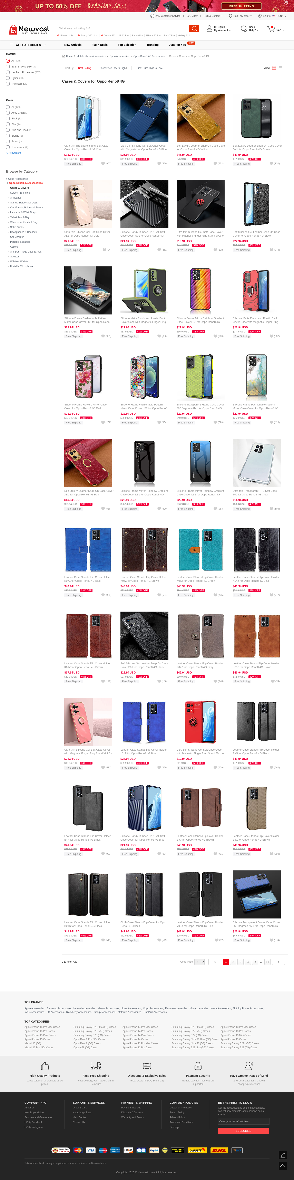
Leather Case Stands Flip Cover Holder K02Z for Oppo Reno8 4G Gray (200, 665)
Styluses (14, 256)
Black (14, 118)
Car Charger (17, 237)
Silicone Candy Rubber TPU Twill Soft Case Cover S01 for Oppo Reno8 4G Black (142, 235)
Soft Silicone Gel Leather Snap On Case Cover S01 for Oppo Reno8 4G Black (144, 665)
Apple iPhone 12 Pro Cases (137, 1047)
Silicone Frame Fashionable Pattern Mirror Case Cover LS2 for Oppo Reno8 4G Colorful (143, 408)
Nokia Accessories (221, 1008)
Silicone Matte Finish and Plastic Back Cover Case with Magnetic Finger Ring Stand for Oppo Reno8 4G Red (255, 322)
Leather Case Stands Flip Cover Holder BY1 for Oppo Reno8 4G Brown (256, 837)
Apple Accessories (34, 1008)
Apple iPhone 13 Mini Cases (235, 1035)
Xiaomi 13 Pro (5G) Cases (38, 1047)
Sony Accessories (131, 1008)
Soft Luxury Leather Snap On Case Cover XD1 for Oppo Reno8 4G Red (89, 492)
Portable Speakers (20, 241)
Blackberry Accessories (78, 1012)
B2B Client (192, 16)
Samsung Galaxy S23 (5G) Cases (92, 1035)
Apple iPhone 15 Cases (37, 1039)
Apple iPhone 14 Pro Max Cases (140, 1027)
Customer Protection (181, 1107)
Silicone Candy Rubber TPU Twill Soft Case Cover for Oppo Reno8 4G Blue (142, 837)
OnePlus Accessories (155, 1012)
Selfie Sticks (16, 227)
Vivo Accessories (199, 1008)
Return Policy (177, 1112)
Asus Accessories (34, 1012)
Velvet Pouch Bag (20, 217)
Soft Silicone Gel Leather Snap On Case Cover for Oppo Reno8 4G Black (256, 233)
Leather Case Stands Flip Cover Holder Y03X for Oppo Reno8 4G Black (200, 924)
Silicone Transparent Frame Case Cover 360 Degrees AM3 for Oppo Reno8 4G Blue (256, 926)
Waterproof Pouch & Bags (24, 222)
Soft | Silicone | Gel (21, 66)
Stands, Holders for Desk (23, 202)
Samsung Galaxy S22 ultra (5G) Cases (193, 1027)
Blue (13, 124)
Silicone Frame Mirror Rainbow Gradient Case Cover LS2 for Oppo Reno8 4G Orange (200, 322)
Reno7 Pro (169, 35)
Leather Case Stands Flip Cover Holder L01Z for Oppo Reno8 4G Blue (143, 751)
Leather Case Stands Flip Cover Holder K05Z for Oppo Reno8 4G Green (200, 579)
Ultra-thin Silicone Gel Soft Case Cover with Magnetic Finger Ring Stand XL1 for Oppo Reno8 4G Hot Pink (88, 753)
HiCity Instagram (33, 1127)
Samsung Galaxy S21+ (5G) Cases (239, 1043)
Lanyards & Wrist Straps (23, 212)
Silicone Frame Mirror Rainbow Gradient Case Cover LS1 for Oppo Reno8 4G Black (144, 494)
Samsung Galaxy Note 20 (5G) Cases (192, 1043)
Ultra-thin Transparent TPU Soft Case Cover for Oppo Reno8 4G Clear (86, 147)
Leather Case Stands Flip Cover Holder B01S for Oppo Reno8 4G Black (87, 924)
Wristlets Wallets (19, 261)
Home (69, 56)
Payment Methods (131, 1107)
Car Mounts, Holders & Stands (26, 207)
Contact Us (79, 1122)
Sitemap (174, 1127)
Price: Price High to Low (150, 68)
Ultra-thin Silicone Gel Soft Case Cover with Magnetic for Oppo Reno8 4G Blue (143, 147)
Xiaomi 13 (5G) (32, 1043)
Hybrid (15, 78)
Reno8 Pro (137, 35)
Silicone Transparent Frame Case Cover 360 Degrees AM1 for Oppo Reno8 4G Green (200, 408)
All (12, 61)
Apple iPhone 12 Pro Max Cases (140, 1043)
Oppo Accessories (18, 178)
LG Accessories (55, 1012)
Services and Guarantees (38, 1117)
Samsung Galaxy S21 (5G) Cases (238, 1047)
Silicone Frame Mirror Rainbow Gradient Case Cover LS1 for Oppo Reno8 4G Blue (200, 494)
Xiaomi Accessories (108, 1008)
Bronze (15, 135)
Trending (153, 44)
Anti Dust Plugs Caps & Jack (25, 251)
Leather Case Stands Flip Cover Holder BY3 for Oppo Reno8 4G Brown (200, 837)
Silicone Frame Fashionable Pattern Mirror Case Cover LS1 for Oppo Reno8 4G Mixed (87, 322)
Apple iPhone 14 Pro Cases (137, 1031)
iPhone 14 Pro (65, 35)
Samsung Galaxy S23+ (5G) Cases (93, 1031)
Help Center (79, 1117)
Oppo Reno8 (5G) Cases (87, 1043)
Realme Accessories (176, 1008)
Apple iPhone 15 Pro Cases (39, 1031)
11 (267, 961)
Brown (14, 141)
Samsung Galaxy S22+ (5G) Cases (191, 1031)
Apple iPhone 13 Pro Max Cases (238, 1027)
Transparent (17, 83)
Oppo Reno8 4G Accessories (26, 183)
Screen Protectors (20, 192)
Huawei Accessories (84, 1008)
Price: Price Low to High (113, 68)
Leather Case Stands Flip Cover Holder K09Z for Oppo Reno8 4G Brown (256, 665)
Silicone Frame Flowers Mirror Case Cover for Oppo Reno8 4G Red (85, 406)
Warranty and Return (132, 1117)
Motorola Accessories (129, 1012)
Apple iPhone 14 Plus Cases (138, 1035)
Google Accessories (104, 1012)
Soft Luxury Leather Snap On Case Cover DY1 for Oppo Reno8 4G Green (257, 147)
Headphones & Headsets (23, 232)
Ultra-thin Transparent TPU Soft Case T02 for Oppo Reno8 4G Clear (255, 492)
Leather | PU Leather (22, 72)
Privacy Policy (177, 1117)
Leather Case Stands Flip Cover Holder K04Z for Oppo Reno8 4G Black (256, 579)
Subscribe (243, 1130)
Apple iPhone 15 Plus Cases (40, 1035)
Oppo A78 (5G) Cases (86, 1047)
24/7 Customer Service (168, 16)
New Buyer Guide (34, 1112)
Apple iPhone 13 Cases (233, 1039)
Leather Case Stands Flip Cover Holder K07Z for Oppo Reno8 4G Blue (87, 579)
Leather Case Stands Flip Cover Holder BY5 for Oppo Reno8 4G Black (256, 751)
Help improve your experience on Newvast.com (80, 1163)
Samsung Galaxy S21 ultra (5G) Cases (193, 1047)
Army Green (18, 112)
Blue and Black (19, 130)
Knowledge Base (82, 1112)
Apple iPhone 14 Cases (135, 1039)
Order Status (80, 1107)
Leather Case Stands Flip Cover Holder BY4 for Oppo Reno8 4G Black (87, 837)
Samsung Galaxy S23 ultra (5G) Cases (95, 1027)
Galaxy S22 (184, 35)
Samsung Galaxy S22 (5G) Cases (190, 1035)
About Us (29, 1107)
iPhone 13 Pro (153, 35)
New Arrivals (72, 44)
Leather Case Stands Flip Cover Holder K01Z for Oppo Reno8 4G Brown (87, 665)
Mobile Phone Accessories (91, 56)
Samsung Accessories (59, 1008)
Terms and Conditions (181, 1122)
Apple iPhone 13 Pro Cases (235, 1031)
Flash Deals (100, 44)
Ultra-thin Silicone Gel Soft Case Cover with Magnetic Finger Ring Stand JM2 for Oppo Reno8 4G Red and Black (201, 235)
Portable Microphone (21, 266)
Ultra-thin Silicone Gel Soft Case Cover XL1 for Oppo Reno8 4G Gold (87, 233)
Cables (14, 246)
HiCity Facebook (33, 1122)
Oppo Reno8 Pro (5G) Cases (89, 1039)
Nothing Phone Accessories (248, 1008)
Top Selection (127, 44)
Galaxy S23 (108, 35)
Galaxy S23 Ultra (88, 35)
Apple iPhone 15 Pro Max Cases (42, 1027)
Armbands (15, 197)
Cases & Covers (19, 187)
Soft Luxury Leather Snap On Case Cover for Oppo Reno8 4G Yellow (201, 147)
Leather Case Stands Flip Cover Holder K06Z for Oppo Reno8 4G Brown (143, 579)
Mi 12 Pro (124, 35)
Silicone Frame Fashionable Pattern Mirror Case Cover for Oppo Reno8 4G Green (255, 408)
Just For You (177, 44)
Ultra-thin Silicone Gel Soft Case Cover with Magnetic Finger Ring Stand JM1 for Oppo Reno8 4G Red (201, 753)
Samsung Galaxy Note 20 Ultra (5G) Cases (195, 1039)
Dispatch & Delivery (132, 1112)
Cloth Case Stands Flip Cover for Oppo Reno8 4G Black (143, 924)
